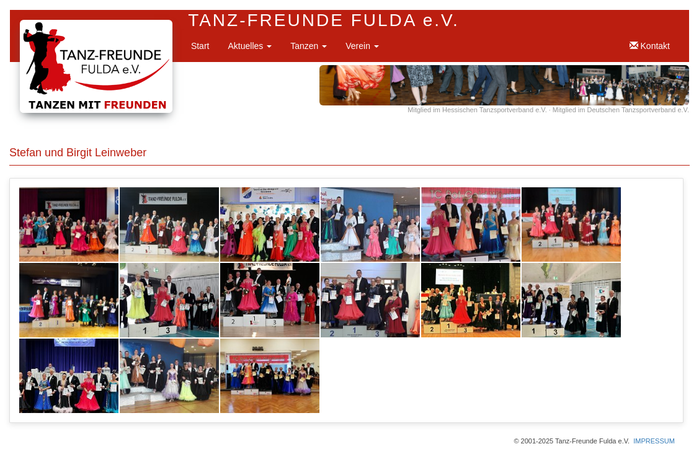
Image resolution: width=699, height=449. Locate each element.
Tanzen (308, 46)
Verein (362, 46)
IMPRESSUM (654, 441)
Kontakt (650, 46)
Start (200, 46)
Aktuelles (250, 46)
